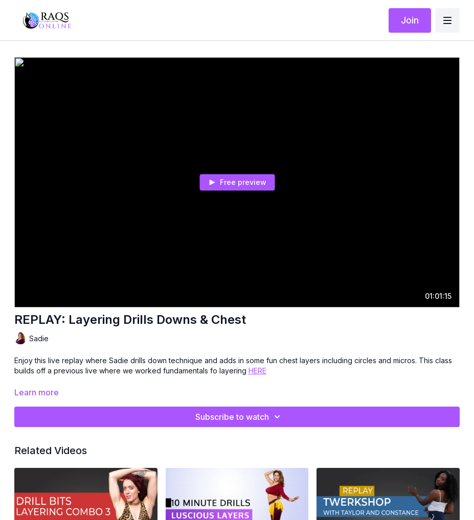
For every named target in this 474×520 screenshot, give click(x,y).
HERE (257, 370)
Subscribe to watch (239, 417)
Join (410, 20)
